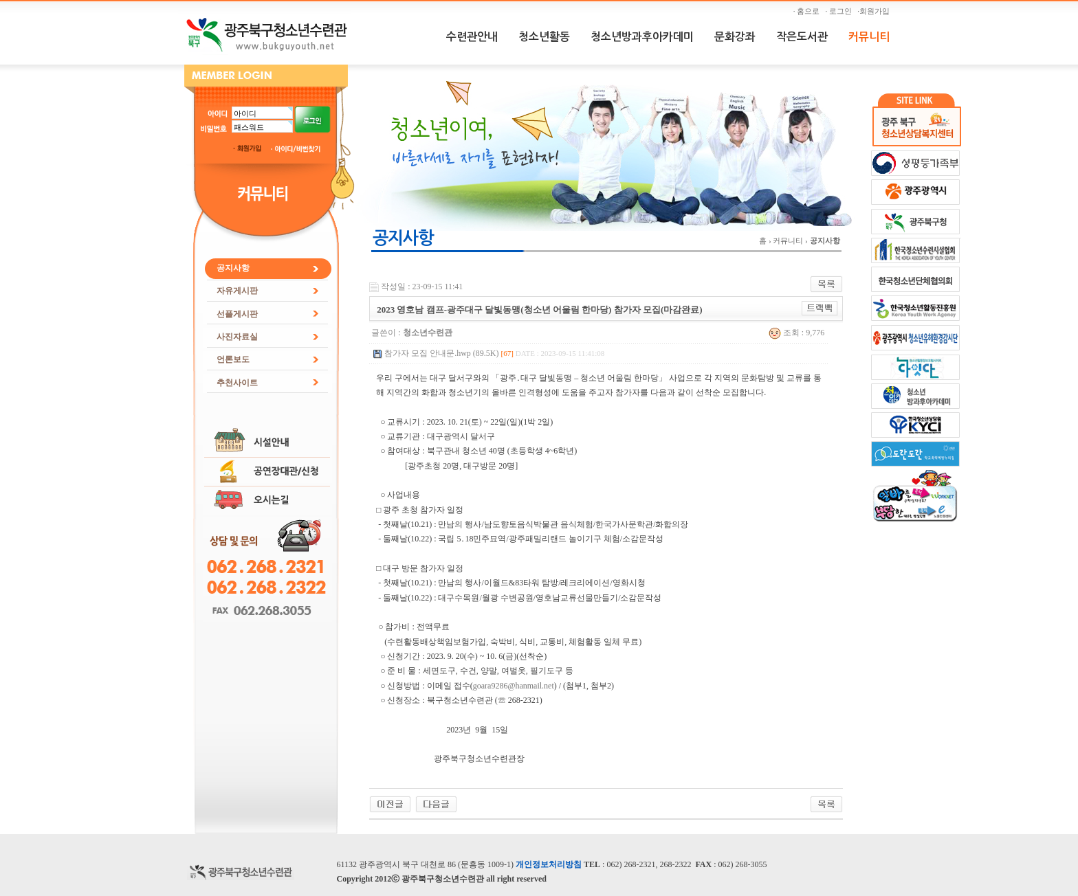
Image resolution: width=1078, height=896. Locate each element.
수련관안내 (472, 37)
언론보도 (233, 359)
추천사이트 (237, 383)
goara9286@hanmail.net (513, 686)
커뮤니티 (869, 37)
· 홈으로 (808, 11)
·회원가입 (875, 11)
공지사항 (233, 268)
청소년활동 (544, 37)
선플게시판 (237, 314)
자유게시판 (237, 290)
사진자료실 (237, 336)
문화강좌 (735, 37)
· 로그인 (841, 11)
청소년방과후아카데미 (642, 37)
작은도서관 (802, 37)
